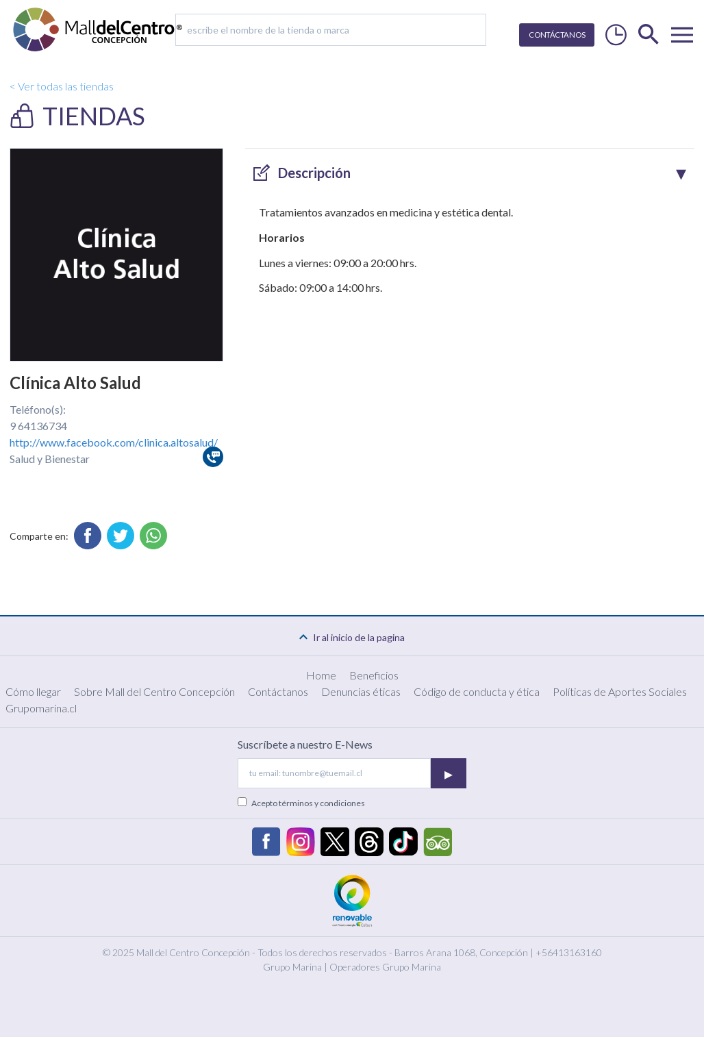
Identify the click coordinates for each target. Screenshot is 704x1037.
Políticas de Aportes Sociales (620, 691)
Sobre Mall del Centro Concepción (154, 691)
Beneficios (374, 675)
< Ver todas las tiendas (62, 85)
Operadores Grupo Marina (385, 967)
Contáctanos (278, 691)
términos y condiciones (322, 803)
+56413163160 (569, 952)
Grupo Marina (292, 967)
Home (321, 675)
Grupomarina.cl (41, 707)
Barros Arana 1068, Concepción (461, 952)
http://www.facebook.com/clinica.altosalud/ (114, 442)
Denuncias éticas (361, 691)
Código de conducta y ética (477, 691)
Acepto (308, 803)
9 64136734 (38, 425)
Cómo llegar (33, 691)
